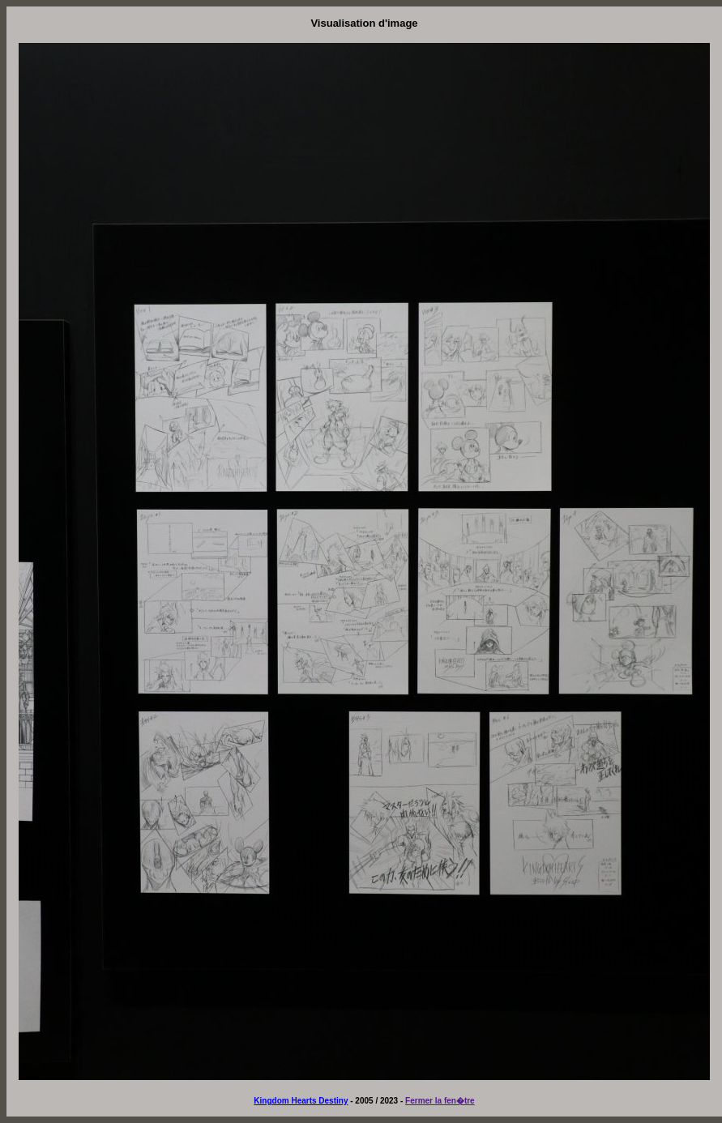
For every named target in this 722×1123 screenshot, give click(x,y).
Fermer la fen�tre (440, 1100)
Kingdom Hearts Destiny (301, 1100)
